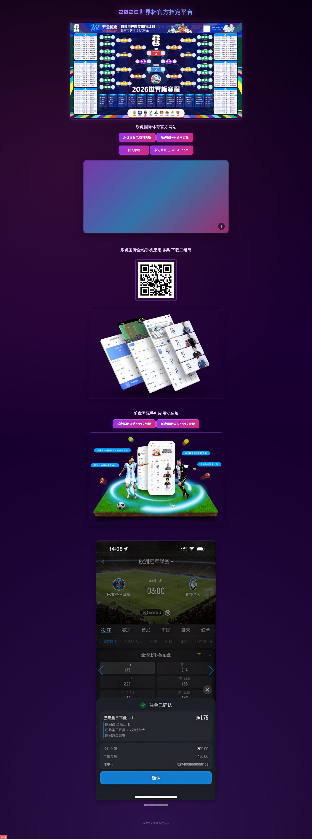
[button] (101, 670)
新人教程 (133, 150)
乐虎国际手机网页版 (175, 137)
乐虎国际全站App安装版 (134, 424)
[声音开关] (221, 226)
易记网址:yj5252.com (173, 150)
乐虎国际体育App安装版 (178, 424)
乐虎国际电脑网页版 (137, 137)
